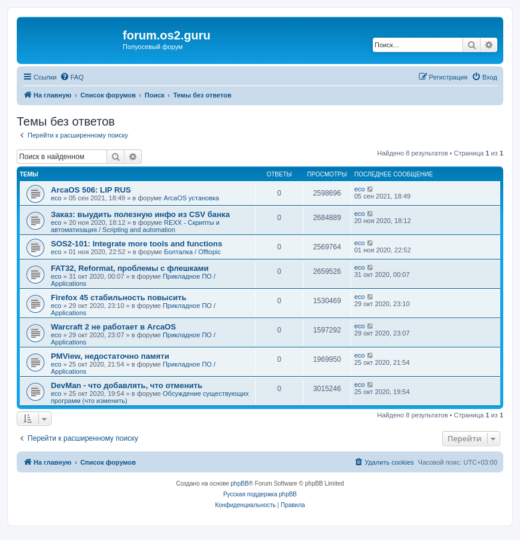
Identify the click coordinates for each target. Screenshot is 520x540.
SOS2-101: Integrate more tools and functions (137, 243)
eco (56, 198)
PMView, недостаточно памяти (110, 356)
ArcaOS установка (192, 198)
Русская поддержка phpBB (260, 494)
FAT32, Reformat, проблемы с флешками (130, 268)
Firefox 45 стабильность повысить (119, 297)
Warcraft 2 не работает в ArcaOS (113, 326)
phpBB (240, 483)
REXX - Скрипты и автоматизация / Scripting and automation (135, 226)
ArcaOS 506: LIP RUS (91, 189)
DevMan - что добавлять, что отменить (126, 385)
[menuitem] (72, 77)
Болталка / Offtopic (192, 251)
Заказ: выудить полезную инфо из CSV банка (140, 214)
